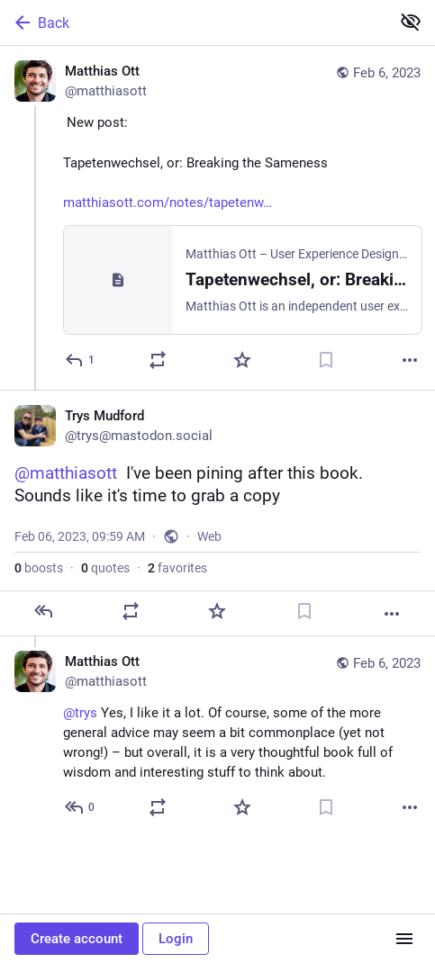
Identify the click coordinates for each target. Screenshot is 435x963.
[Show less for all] (410, 21)
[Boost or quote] (157, 360)
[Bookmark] (326, 360)
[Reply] (80, 360)
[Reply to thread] (80, 807)
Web (209, 536)
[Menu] (404, 938)
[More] (410, 360)
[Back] (193, 22)
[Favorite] (242, 360)
